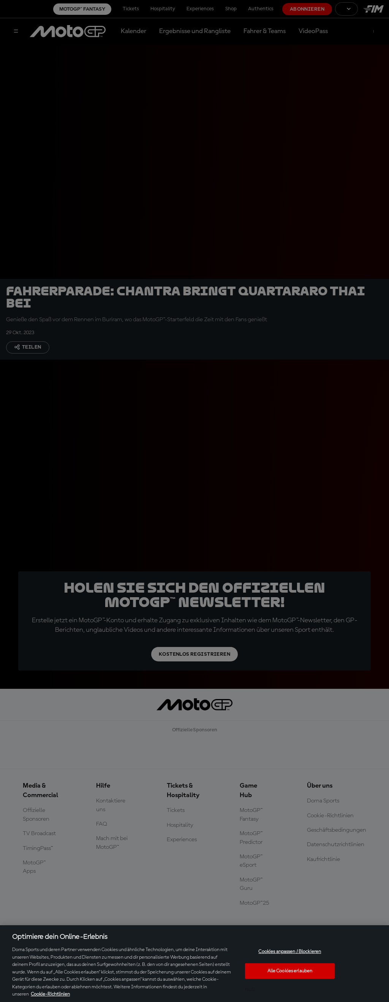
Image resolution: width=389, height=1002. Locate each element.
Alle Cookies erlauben (290, 971)
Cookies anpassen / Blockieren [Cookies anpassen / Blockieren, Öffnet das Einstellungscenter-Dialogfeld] (289, 951)
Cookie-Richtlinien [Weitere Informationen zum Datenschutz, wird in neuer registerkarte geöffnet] (50, 994)
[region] (194, 963)
